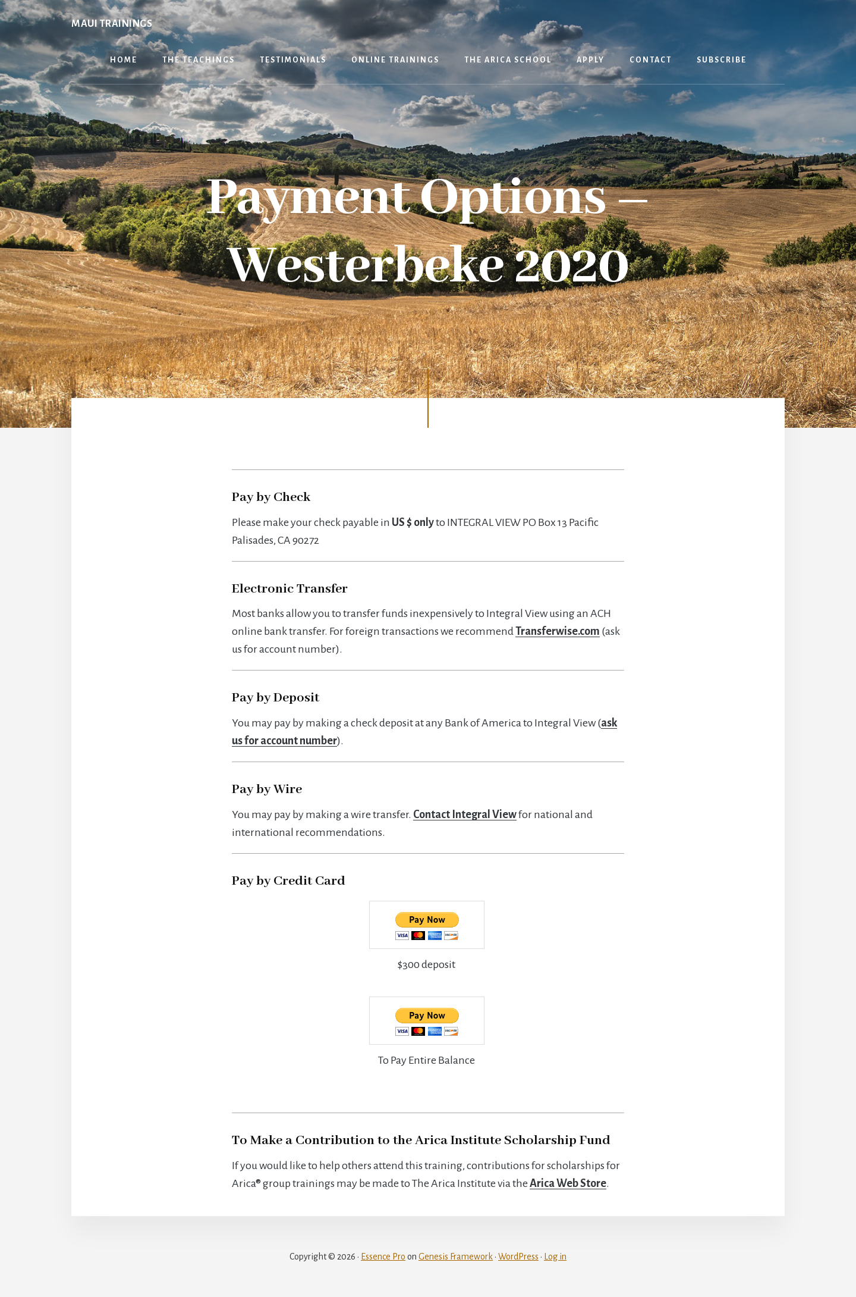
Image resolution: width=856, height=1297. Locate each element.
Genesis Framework (455, 1256)
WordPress (518, 1256)
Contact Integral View (465, 814)
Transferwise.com (557, 631)
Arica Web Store (568, 1183)
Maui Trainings (111, 23)
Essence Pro (383, 1256)
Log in (555, 1256)
